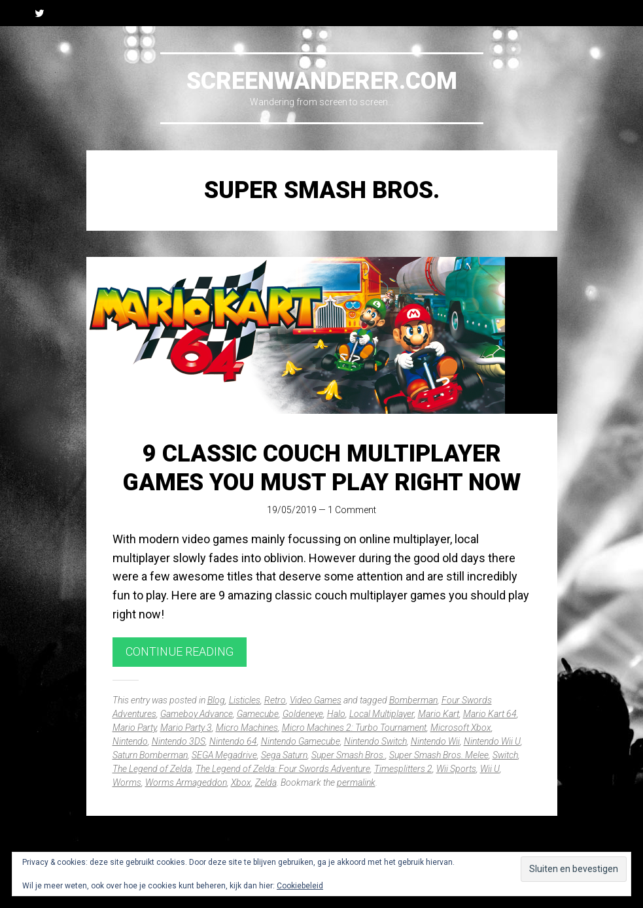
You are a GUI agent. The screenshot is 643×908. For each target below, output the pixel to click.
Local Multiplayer (381, 714)
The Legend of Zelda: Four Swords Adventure (283, 769)
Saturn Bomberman (150, 755)
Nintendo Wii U (492, 741)
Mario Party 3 (186, 727)
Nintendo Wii (435, 741)
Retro (275, 700)
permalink (356, 782)
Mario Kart (438, 714)
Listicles (244, 700)
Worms (127, 782)
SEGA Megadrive (224, 755)
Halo (336, 714)
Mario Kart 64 (490, 714)
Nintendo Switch (375, 741)
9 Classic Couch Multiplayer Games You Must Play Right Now (322, 468)
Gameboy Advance (196, 714)
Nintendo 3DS (178, 741)
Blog (216, 700)
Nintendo (130, 741)
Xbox (241, 782)
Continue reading (180, 651)
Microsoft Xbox (460, 727)
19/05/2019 (292, 510)
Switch (505, 755)
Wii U (490, 769)
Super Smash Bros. (348, 755)
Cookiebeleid (300, 885)
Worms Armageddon (186, 782)
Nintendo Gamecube (300, 741)
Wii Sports (456, 769)
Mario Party (134, 727)
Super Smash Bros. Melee (439, 755)
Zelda (266, 782)
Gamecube (258, 714)
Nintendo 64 (233, 741)
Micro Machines (247, 727)
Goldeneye (303, 714)
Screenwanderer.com (321, 81)
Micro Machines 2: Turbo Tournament (354, 727)
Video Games (315, 700)
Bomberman (413, 700)
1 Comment (352, 510)
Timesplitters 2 (403, 769)
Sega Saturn (284, 755)
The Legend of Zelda (152, 769)
